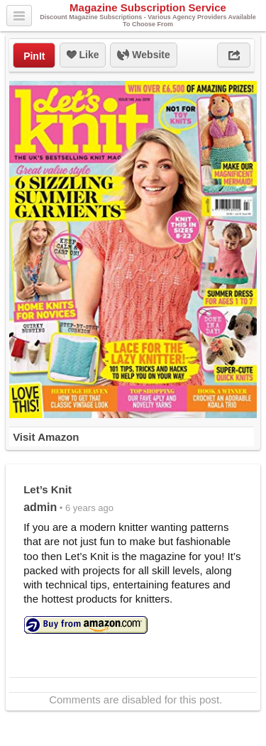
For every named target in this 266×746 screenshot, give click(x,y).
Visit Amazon (46, 437)
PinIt (34, 56)
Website (143, 55)
